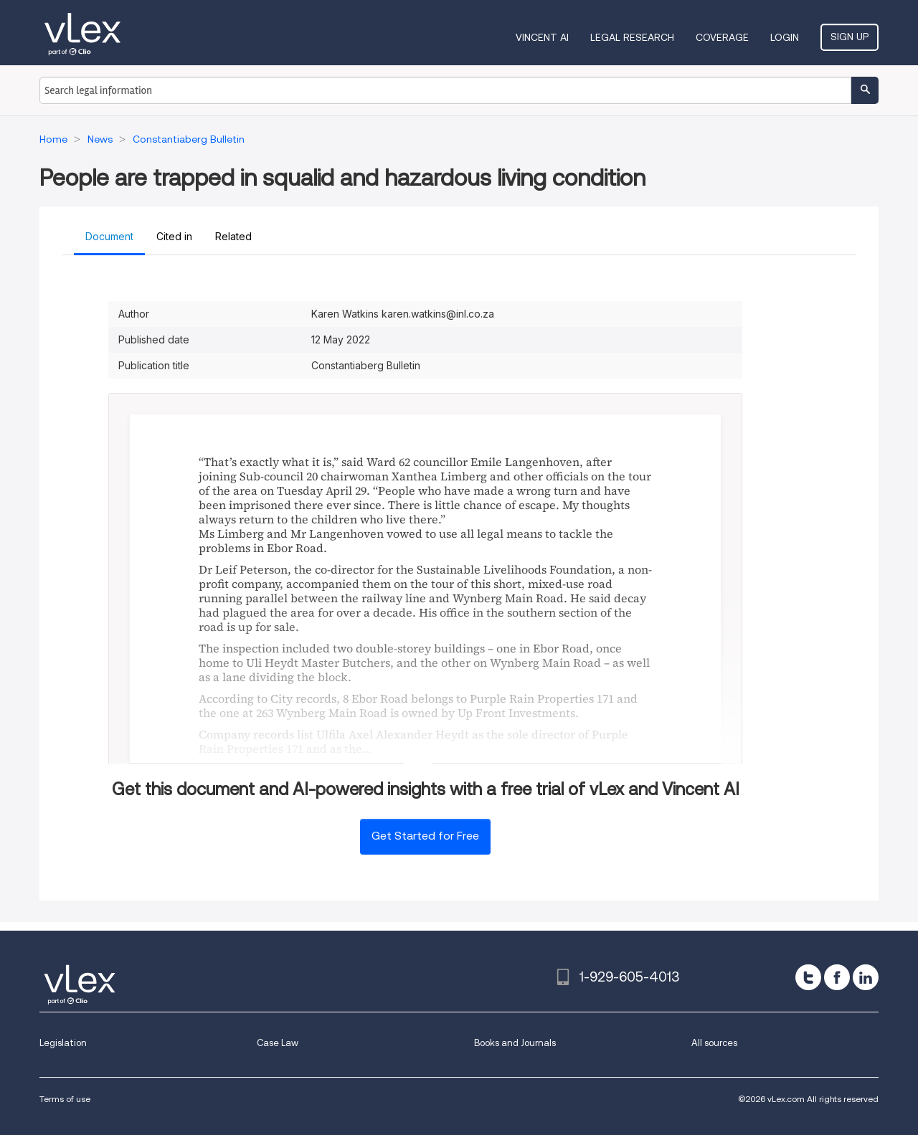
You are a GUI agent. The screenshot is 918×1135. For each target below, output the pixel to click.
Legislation (63, 1042)
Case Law (277, 1042)
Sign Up (850, 36)
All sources (714, 1042)
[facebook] (837, 977)
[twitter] (808, 977)
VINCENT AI (542, 37)
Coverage (722, 37)
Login (784, 37)
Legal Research (632, 37)
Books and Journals (515, 1042)
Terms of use (64, 1098)
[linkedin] (866, 977)
